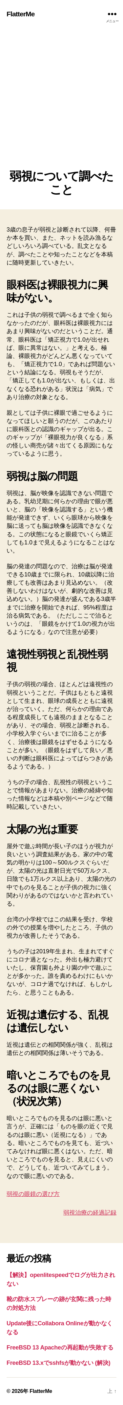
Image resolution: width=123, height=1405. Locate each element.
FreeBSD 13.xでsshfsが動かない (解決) (59, 1363)
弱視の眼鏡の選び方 (33, 1194)
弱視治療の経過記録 (89, 1212)
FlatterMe (21, 13)
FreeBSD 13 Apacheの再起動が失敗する (60, 1347)
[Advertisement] (61, 105)
